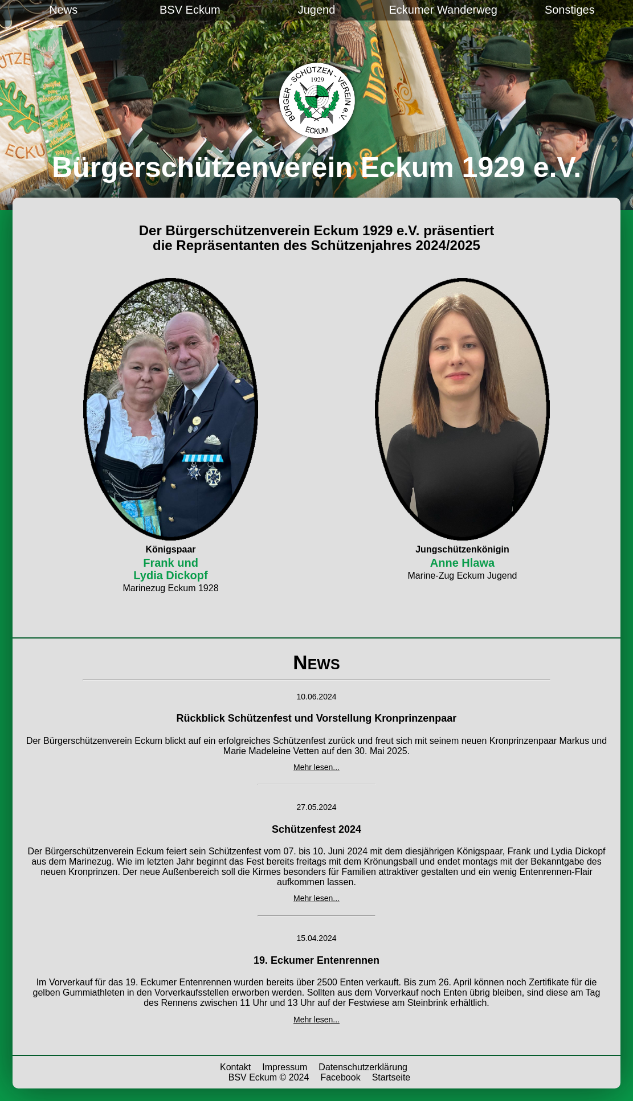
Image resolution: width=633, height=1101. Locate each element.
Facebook (340, 1077)
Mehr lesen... (316, 767)
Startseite (391, 1077)
